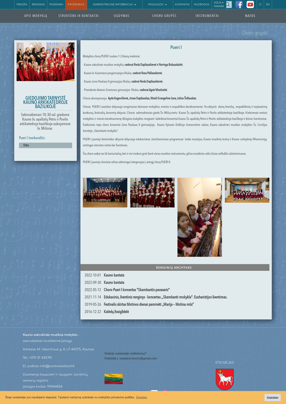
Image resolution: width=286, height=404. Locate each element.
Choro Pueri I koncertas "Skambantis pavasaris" (137, 290)
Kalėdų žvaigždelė (116, 312)
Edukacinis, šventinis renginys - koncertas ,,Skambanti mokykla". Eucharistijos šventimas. (165, 297)
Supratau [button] (272, 397)
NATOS (250, 16)
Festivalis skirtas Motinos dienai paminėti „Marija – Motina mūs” (149, 305)
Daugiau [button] (141, 397)
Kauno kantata (114, 275)
